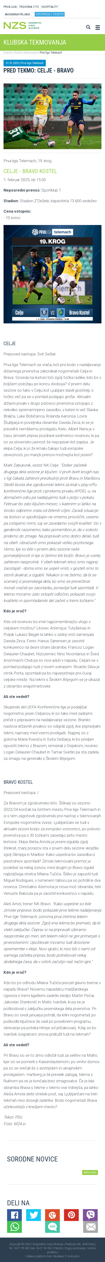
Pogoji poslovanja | (76, 1248)
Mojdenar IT (60, 1256)
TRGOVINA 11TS (29, 7)
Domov (7, 52)
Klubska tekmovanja (25, 52)
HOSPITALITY (50, 7)
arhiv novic (90, 1172)
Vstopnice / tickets (49, 14)
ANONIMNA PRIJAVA (17, 14)
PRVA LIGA (10, 7)
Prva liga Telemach (50, 52)
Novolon (75, 1256)
